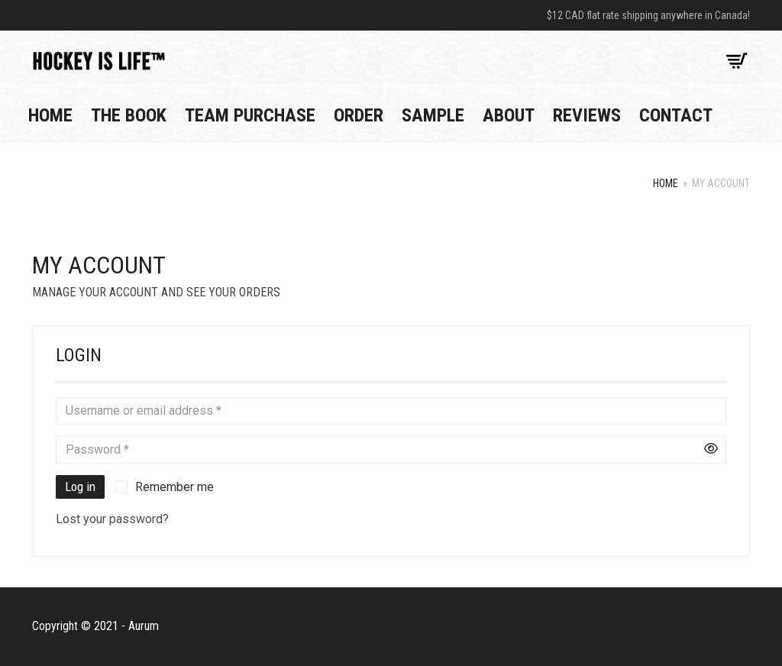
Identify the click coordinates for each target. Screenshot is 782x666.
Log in (80, 486)
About (509, 115)
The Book (128, 115)
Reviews (587, 115)
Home (50, 115)
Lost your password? (112, 519)
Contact (676, 115)
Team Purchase (250, 115)
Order (358, 115)
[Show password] (711, 450)
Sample (433, 115)
